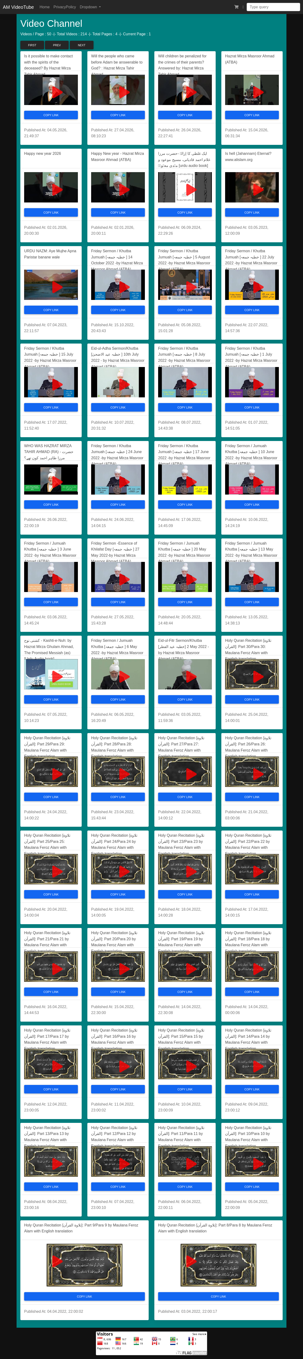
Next (81, 45)
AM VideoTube (18, 7)
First (32, 45)
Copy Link (51, 115)
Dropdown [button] (89, 7)
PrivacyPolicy (64, 7)
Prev (57, 45)
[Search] (273, 7)
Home (45, 7)
